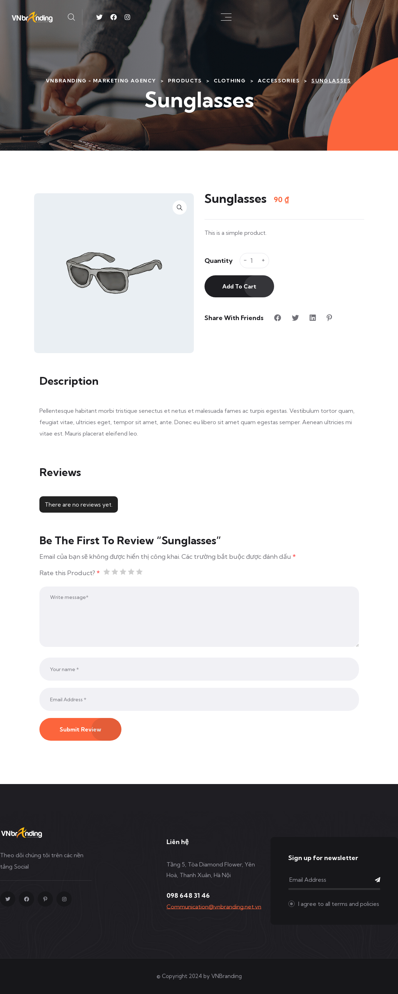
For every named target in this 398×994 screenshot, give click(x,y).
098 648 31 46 (188, 895)
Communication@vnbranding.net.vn (214, 906)
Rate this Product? (69, 573)
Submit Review (80, 729)
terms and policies (355, 903)
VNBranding (226, 976)
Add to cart (239, 286)
